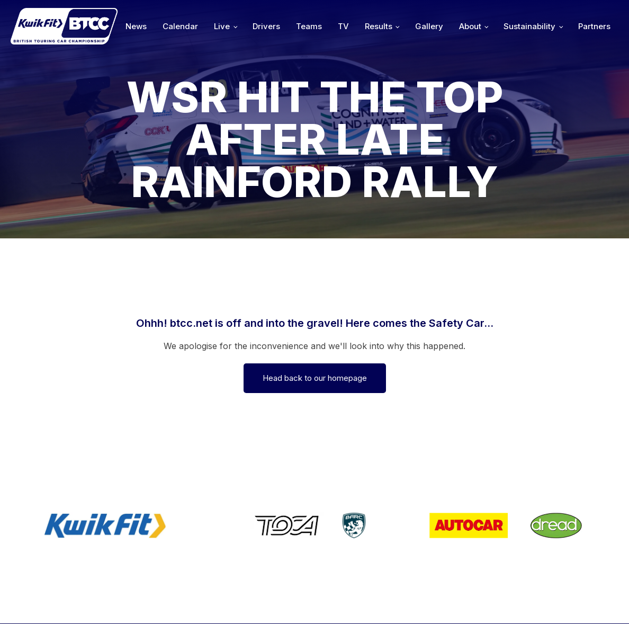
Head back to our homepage (315, 378)
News (136, 26)
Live (222, 26)
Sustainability (529, 26)
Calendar (180, 26)
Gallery (429, 26)
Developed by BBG (428, 600)
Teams (309, 26)
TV (343, 26)
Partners (594, 26)
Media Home (582, 601)
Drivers (266, 26)
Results (378, 26)
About (470, 26)
